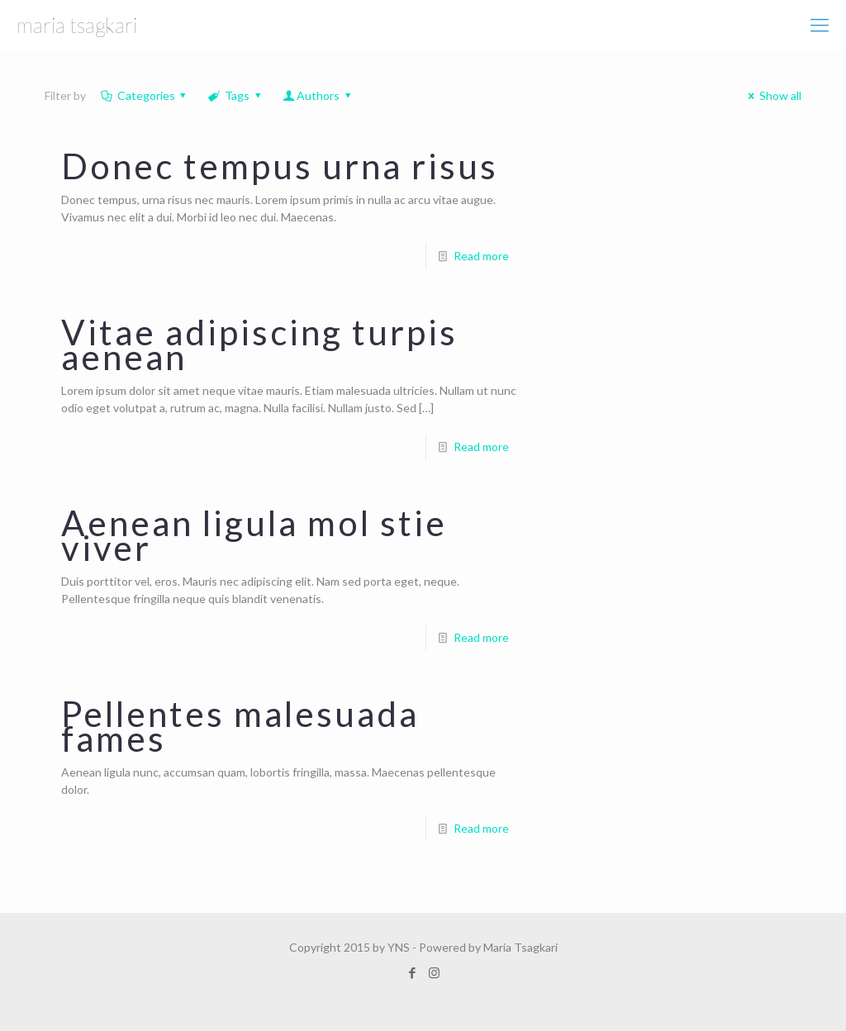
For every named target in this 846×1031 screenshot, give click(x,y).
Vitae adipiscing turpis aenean (259, 344)
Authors (317, 95)
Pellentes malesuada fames (240, 726)
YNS (398, 947)
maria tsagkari (77, 24)
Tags (235, 95)
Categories (144, 95)
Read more (481, 256)
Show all (772, 95)
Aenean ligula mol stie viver (254, 535)
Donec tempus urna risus (279, 166)
